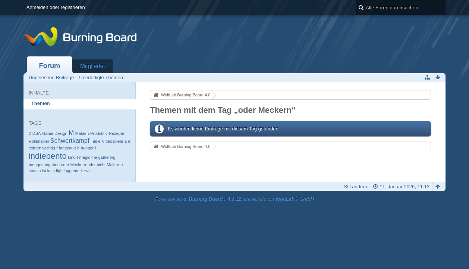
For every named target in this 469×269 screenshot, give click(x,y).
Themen (40, 103)
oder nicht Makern (104, 165)
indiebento (48, 156)
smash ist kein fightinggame (54, 170)
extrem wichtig (42, 148)
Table (95, 141)
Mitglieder (93, 66)
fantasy (65, 148)
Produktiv (98, 133)
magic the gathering (97, 157)
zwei (88, 170)
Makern (82, 133)
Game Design (54, 133)
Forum (49, 65)
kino (72, 157)
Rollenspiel (39, 141)
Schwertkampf (69, 140)
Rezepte (116, 133)
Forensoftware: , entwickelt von (234, 199)
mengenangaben (44, 165)
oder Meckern (73, 165)
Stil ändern (355, 186)
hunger (87, 148)
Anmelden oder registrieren (55, 7)
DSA (36, 133)
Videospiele (112, 141)
